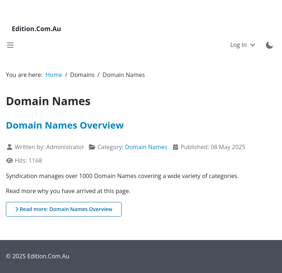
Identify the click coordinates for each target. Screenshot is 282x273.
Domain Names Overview (65, 125)
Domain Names (146, 147)
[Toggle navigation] (10, 45)
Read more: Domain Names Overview (63, 209)
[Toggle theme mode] (269, 45)
